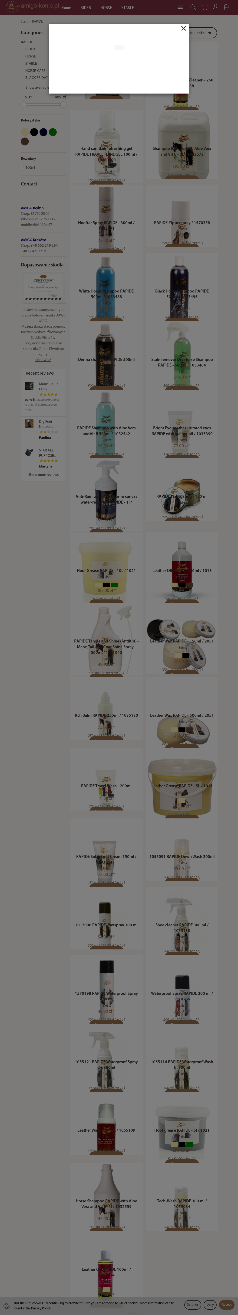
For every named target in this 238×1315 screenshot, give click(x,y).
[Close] (183, 28)
